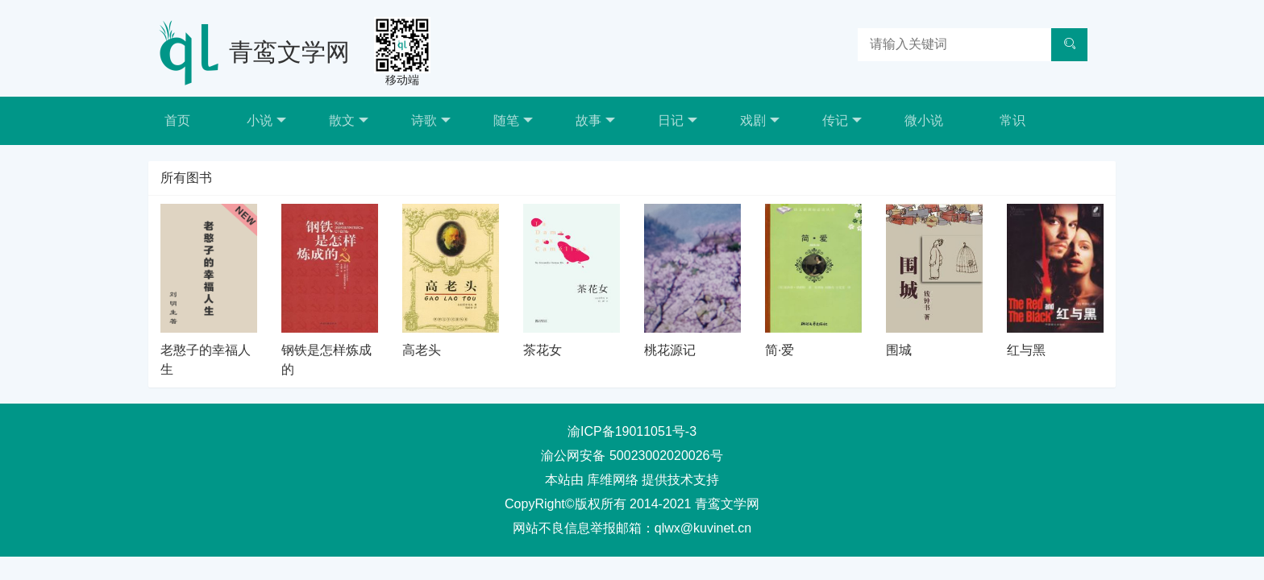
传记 (842, 120)
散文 (348, 120)
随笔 (513, 120)
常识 (1012, 120)
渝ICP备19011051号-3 (632, 431)
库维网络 (612, 480)
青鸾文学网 (289, 52)
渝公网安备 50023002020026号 (631, 455)
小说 (266, 120)
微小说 (923, 120)
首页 (177, 120)
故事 (595, 120)
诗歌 (431, 120)
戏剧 (760, 120)
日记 (677, 120)
